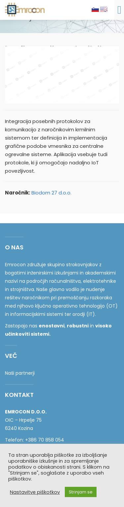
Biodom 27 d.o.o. (51, 192)
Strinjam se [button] (81, 492)
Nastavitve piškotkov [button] (35, 492)
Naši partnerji (20, 373)
